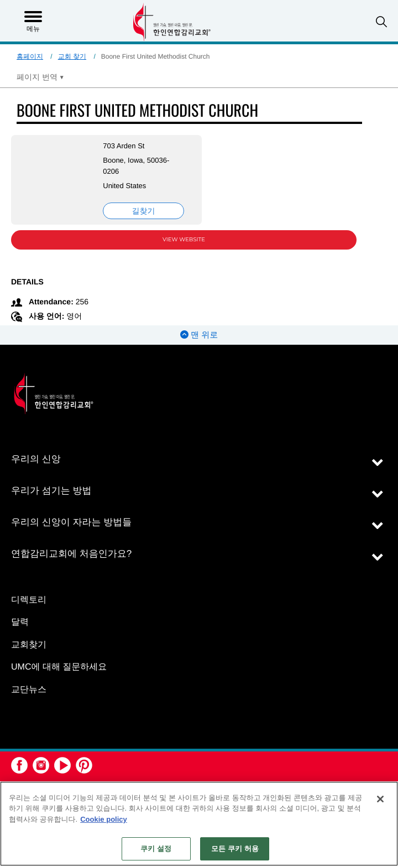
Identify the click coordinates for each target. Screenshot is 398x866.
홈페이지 (30, 56)
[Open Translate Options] (40, 77)
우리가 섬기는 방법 (51, 490)
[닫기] (380, 799)
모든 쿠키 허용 (235, 848)
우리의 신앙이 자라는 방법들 (71, 522)
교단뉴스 (28, 689)
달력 (20, 622)
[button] (381, 22)
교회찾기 (28, 645)
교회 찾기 (72, 56)
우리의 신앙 (36, 459)
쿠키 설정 (155, 848)
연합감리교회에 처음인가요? (71, 553)
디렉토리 (28, 600)
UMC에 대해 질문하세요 (59, 667)
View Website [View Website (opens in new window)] (184, 239)
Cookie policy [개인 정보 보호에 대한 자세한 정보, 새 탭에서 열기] (103, 819)
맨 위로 (199, 335)
